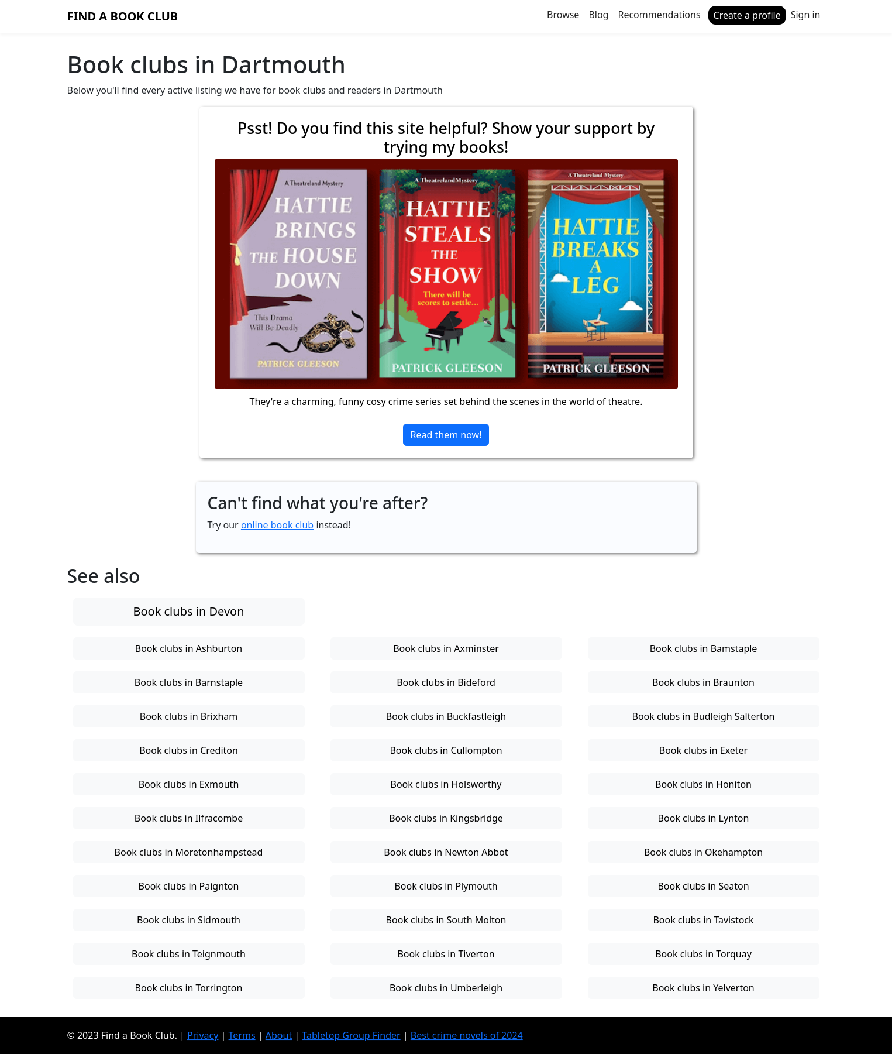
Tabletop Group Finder (351, 1035)
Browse (563, 14)
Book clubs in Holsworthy (445, 784)
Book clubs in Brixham (188, 716)
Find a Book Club (122, 16)
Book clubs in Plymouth (445, 886)
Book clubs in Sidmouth (188, 920)
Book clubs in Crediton (188, 750)
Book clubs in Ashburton (188, 648)
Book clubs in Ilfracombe (189, 818)
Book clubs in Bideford (446, 682)
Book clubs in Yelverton (703, 987)
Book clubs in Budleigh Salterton (703, 716)
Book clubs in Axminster (446, 648)
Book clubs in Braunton (703, 682)
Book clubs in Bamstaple (703, 648)
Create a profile (747, 15)
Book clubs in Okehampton (703, 852)
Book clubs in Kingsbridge (446, 818)
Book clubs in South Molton (446, 920)
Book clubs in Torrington (189, 987)
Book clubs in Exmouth (189, 784)
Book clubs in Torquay (703, 953)
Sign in (806, 14)
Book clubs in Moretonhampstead (189, 852)
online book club (277, 525)
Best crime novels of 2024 (467, 1035)
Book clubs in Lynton (703, 818)
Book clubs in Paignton (189, 886)
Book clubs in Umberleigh (446, 987)
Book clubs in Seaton (703, 886)
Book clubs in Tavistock (703, 920)
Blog (598, 14)
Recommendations (659, 14)
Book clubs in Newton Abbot (446, 852)
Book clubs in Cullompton (446, 750)
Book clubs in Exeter (703, 750)
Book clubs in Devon (188, 611)
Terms (242, 1035)
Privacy (202, 1035)
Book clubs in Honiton (703, 784)
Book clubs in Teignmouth (189, 953)
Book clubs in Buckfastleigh (446, 716)
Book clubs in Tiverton (445, 953)
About (279, 1035)
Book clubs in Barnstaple (189, 682)
